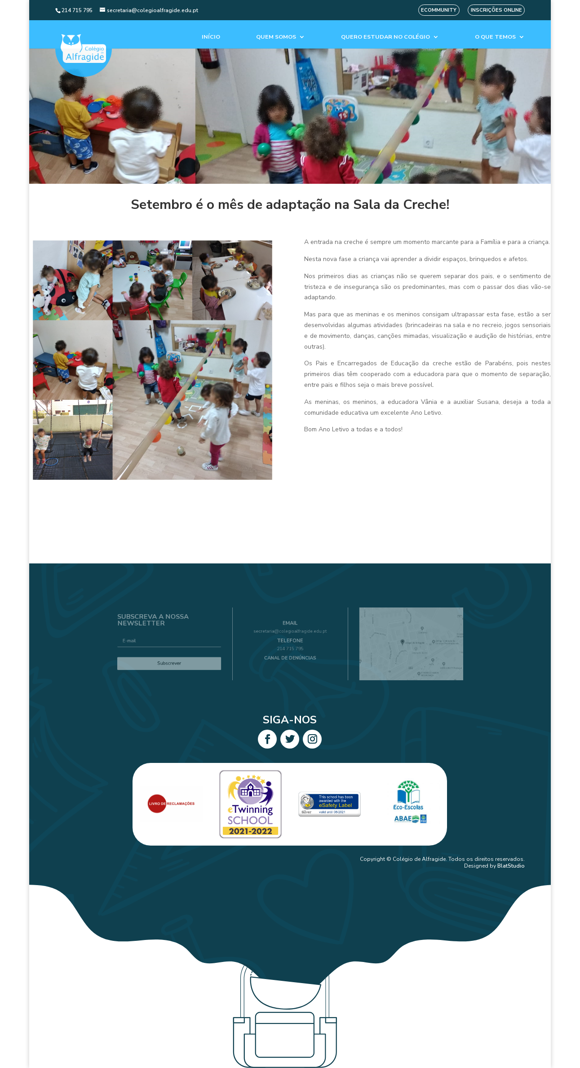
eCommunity (438, 10)
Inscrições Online (496, 10)
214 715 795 (290, 647)
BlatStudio (511, 865)
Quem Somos (276, 37)
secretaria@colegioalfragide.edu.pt (290, 634)
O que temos (495, 37)
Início (211, 37)
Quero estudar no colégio (385, 37)
